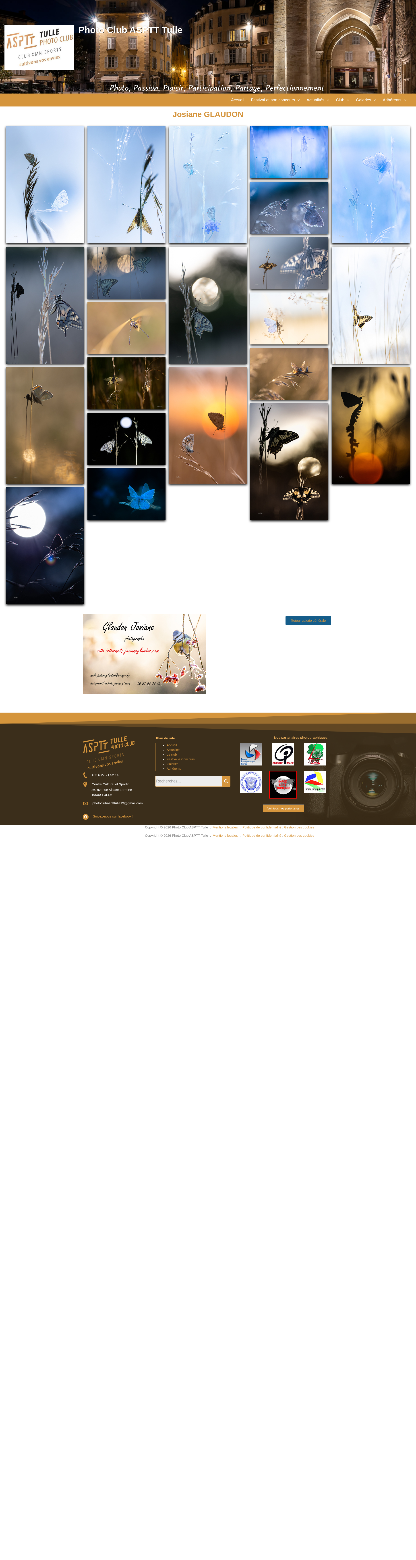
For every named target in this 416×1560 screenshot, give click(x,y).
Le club (172, 755)
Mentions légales (225, 828)
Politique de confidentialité (261, 828)
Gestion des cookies (299, 828)
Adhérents (393, 100)
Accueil (227, 100)
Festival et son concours (267, 100)
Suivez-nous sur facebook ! (111, 817)
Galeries (363, 100)
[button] (268, 100)
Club (339, 100)
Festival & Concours (181, 760)
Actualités (313, 100)
